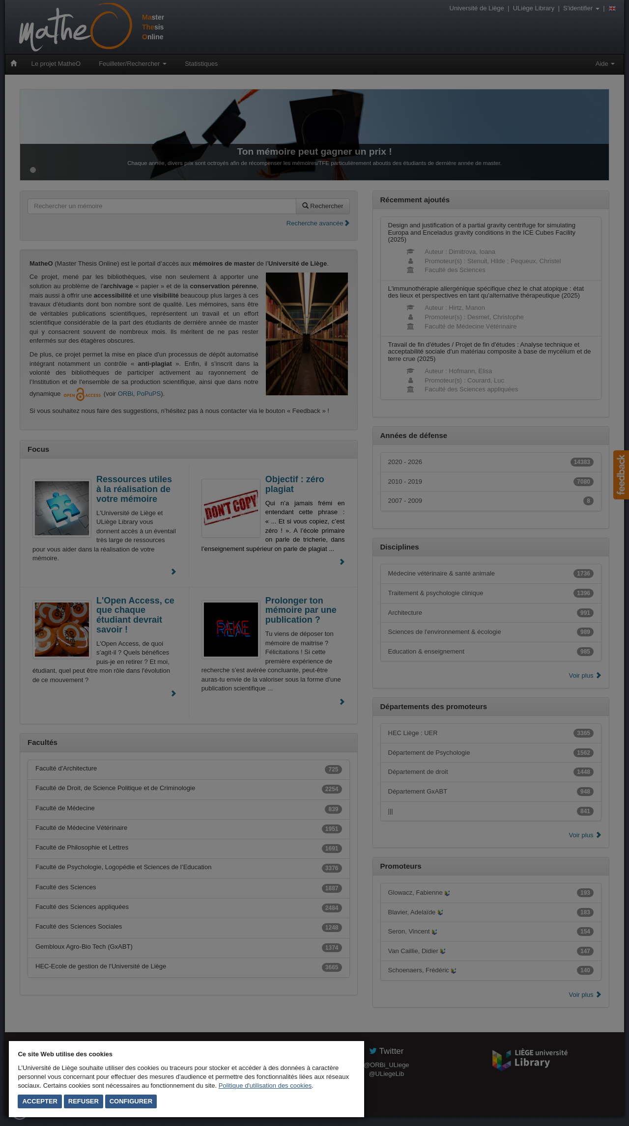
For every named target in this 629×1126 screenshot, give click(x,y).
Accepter (39, 1101)
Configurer (131, 1101)
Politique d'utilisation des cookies (265, 1085)
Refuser (83, 1101)
